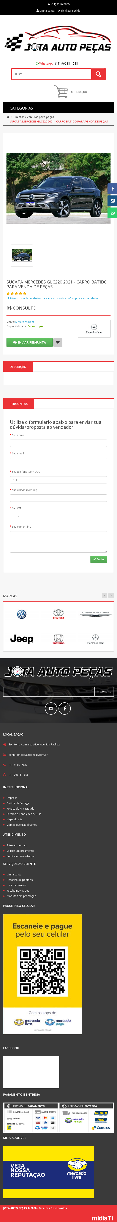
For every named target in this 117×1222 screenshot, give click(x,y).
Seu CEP (17, 508)
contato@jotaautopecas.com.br (28, 755)
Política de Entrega (17, 803)
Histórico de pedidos (19, 880)
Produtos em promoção (21, 896)
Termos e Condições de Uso (23, 814)
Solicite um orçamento (20, 851)
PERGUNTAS (19, 404)
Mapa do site (14, 819)
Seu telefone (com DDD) (26, 472)
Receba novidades (17, 890)
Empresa (11, 798)
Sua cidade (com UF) (24, 490)
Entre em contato (16, 845)
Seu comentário (21, 526)
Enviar (98, 559)
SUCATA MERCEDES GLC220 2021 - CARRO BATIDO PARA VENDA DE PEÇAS (59, 121)
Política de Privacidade (20, 808)
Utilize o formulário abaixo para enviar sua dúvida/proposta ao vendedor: (54, 298)
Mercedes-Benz (24, 322)
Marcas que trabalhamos (21, 825)
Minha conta (13, 874)
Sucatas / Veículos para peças (34, 117)
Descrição (18, 367)
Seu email (18, 453)
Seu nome (18, 435)
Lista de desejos (16, 885)
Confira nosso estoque (20, 856)
